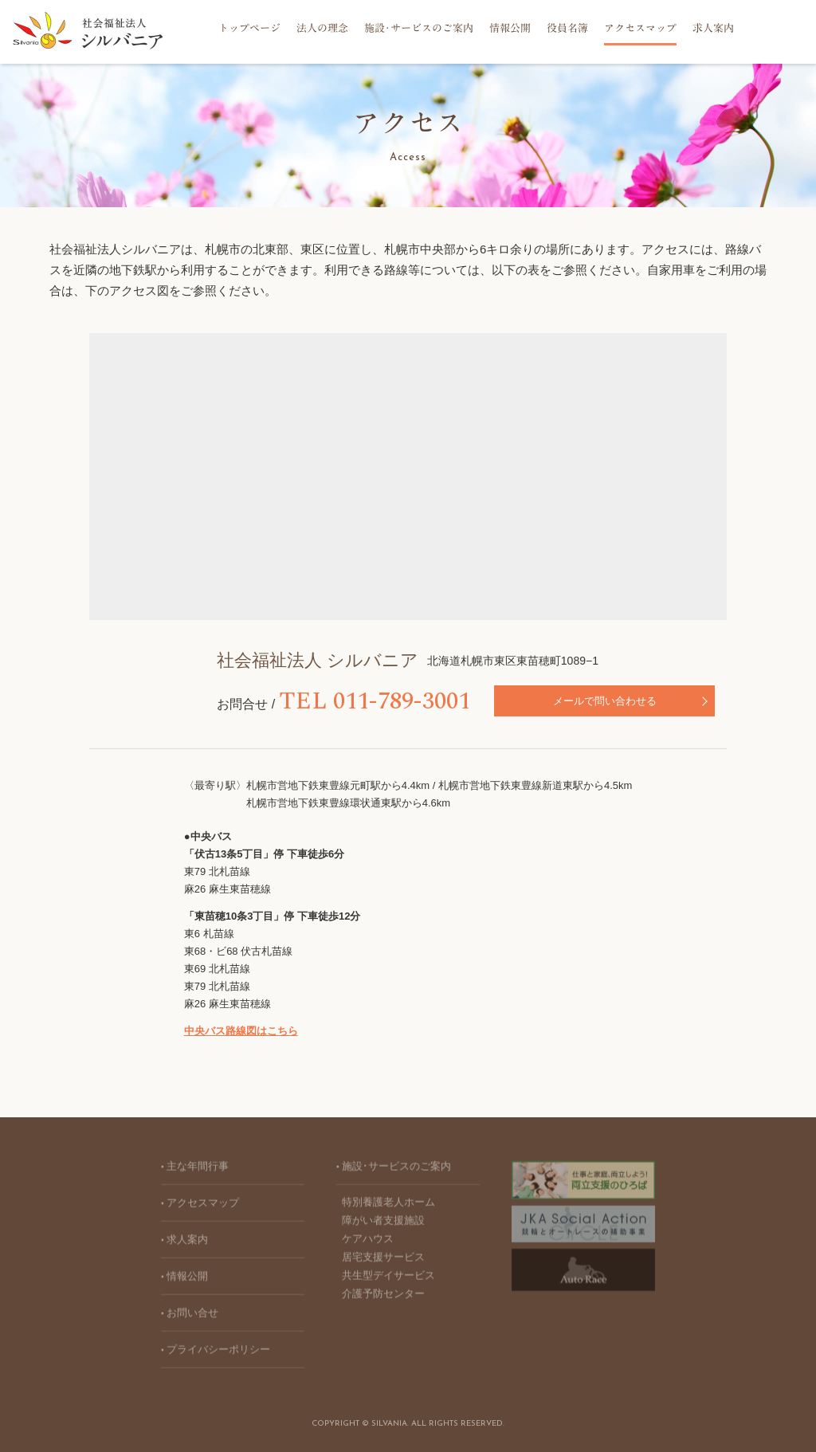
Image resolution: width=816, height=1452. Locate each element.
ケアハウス (368, 1242)
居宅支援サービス (383, 1260)
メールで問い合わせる (546, 701)
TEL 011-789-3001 (307, 701)
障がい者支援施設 (383, 1224)
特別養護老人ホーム (388, 1205)
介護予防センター (383, 1297)
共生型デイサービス (388, 1278)
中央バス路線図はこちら (241, 1031)
